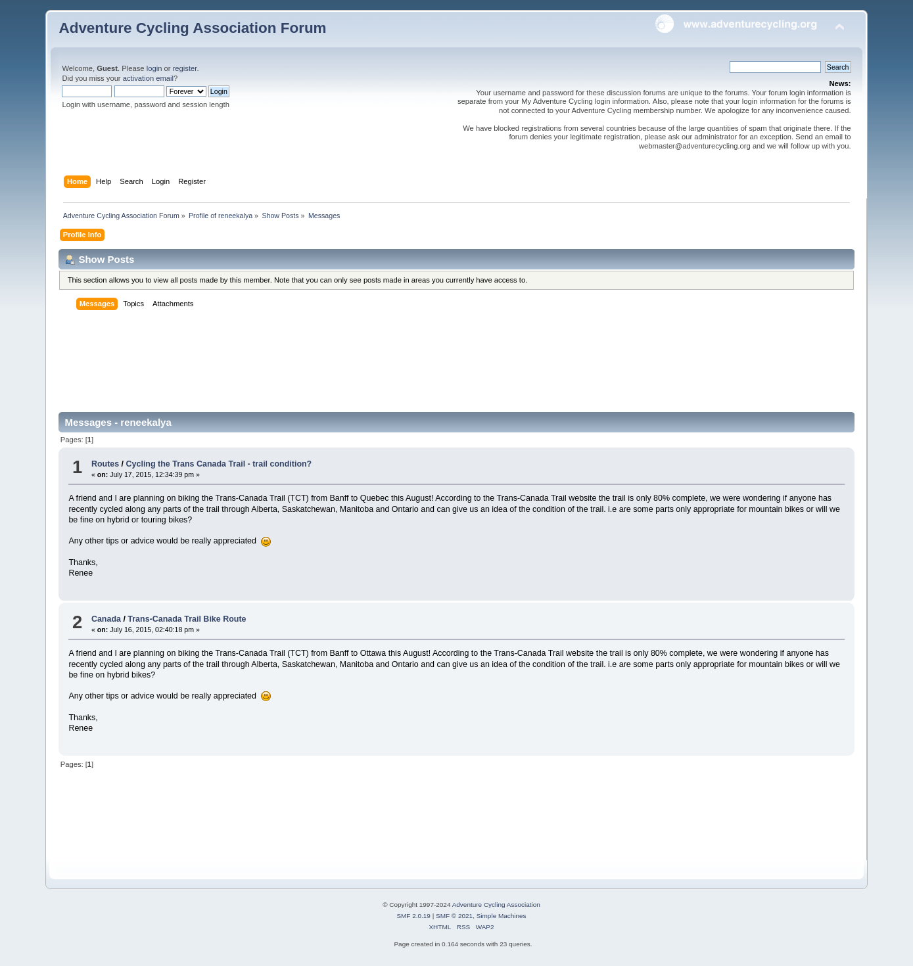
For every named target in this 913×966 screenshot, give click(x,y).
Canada (106, 619)
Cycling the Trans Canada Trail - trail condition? (219, 464)
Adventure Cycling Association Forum (192, 28)
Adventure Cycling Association (496, 904)
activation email (148, 78)
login (154, 68)
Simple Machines (502, 915)
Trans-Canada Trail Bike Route (187, 619)
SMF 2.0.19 (413, 915)
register (185, 68)
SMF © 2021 (454, 915)
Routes (105, 464)
